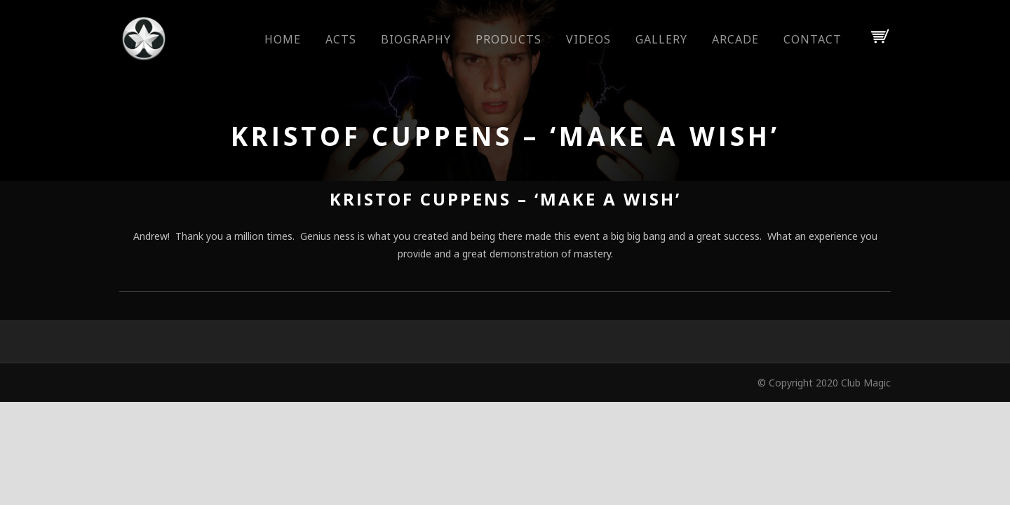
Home (282, 39)
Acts (340, 39)
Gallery (661, 39)
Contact (812, 39)
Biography (416, 39)
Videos (588, 39)
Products (508, 39)
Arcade (735, 39)
